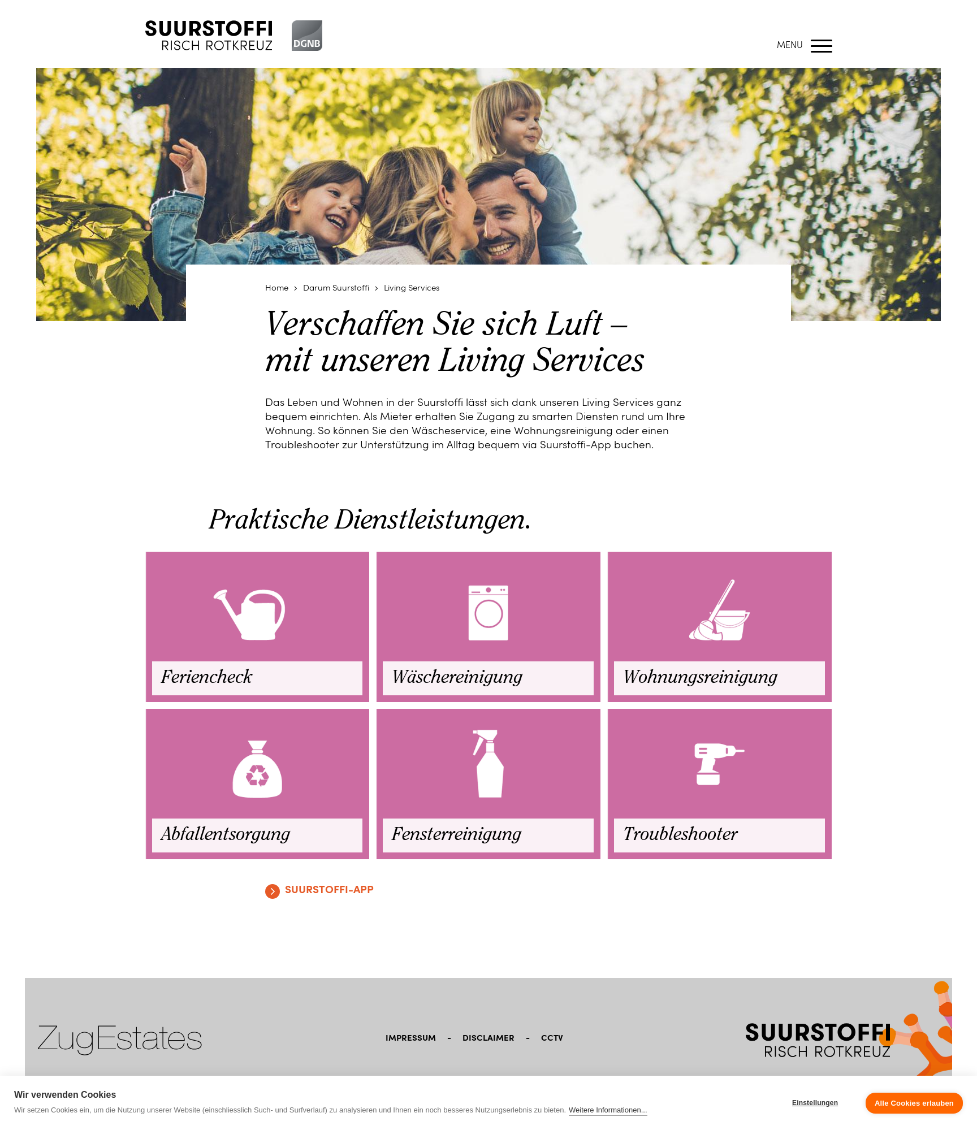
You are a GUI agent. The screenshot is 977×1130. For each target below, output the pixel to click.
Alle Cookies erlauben (914, 1103)
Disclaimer (488, 1038)
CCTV (552, 1038)
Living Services (411, 288)
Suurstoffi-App (329, 890)
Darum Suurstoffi (336, 288)
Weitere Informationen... (608, 1110)
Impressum (411, 1038)
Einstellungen (815, 1103)
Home (276, 288)
